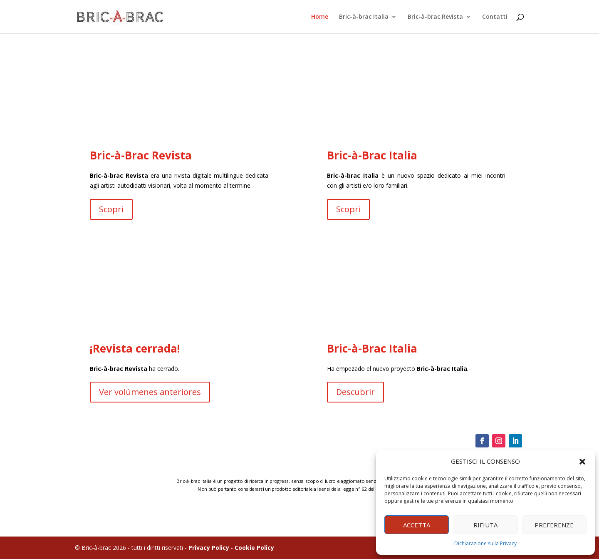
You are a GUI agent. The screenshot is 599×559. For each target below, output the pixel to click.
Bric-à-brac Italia (364, 17)
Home (319, 17)
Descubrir (354, 392)
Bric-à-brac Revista (435, 17)
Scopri (118, 210)
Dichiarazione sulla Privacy (485, 543)
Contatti (494, 17)
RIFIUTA (485, 525)
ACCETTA (416, 525)
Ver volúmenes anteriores (155, 391)
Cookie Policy (254, 548)
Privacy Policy (208, 548)
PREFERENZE (554, 525)
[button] (582, 461)
